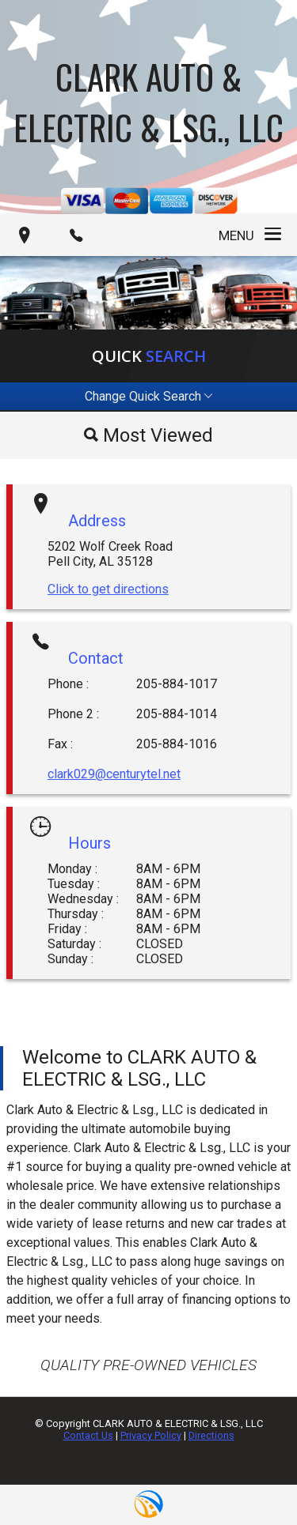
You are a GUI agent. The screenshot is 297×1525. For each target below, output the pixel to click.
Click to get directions (108, 589)
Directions (211, 1435)
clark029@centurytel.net (114, 773)
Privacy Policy (150, 1435)
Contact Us (88, 1435)
